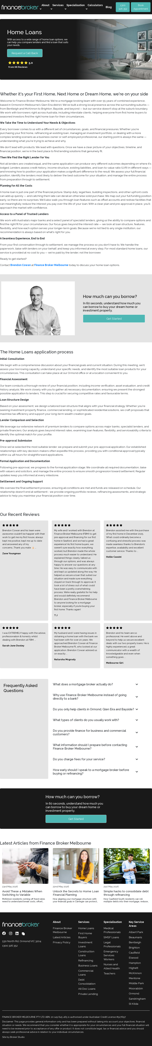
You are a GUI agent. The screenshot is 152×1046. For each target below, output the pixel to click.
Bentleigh (135, 942)
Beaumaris (135, 937)
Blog (109, 7)
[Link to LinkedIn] (17, 933)
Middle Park (136, 983)
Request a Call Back (25, 53)
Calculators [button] (94, 7)
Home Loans (86, 928)
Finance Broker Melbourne (51, 265)
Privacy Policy (61, 942)
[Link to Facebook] (4, 933)
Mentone (134, 978)
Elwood (133, 957)
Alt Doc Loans (86, 988)
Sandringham (137, 998)
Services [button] (57, 7)
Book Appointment (140, 7)
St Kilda (133, 1003)
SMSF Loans (111, 937)
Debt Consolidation (86, 981)
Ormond (134, 993)
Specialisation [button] (75, 7)
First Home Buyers (85, 935)
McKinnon (135, 973)
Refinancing (85, 960)
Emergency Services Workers (111, 955)
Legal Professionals (112, 944)
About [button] (44, 7)
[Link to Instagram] (11, 933)
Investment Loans (85, 944)
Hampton (135, 962)
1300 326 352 (122, 7)
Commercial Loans (85, 972)
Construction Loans (86, 953)
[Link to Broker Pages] (23, 933)
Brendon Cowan (20, 265)
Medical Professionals (112, 930)
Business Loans (88, 965)
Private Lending (88, 993)
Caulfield (134, 952)
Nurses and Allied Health (112, 966)
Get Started (114, 318)
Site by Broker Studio (13, 1037)
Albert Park (136, 932)
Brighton (134, 947)
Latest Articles (62, 937)
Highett (133, 967)
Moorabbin (136, 988)
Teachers (109, 973)
